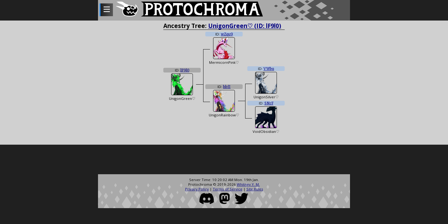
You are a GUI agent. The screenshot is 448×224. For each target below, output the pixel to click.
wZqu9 (227, 34)
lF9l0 (184, 70)
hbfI (227, 87)
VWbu (269, 69)
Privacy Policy (197, 189)
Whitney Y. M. (248, 184)
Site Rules (254, 189)
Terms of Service (227, 189)
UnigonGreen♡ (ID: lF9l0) (244, 26)
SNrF (268, 103)
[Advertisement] (224, 160)
